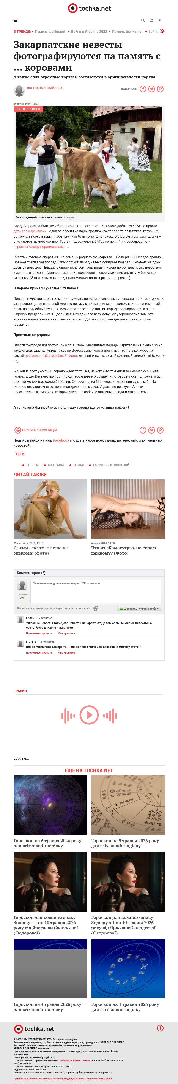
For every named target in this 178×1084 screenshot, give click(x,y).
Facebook (61, 440)
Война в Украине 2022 (89, 32)
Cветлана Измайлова (44, 88)
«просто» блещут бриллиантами (40, 247)
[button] (151, 20)
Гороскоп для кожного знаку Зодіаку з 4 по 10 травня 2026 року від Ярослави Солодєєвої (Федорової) (46, 925)
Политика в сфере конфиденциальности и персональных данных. (76, 1078)
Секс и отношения (28, 109)
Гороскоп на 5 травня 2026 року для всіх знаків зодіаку (125, 843)
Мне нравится (66, 633)
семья (79, 465)
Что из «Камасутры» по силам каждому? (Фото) (123, 550)
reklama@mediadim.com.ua (75, 1060)
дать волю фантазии (30, 231)
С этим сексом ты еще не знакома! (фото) (41, 550)
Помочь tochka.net (50, 32)
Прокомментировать (39, 633)
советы (32, 465)
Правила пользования (26, 1078)
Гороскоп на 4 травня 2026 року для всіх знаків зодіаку (47, 1006)
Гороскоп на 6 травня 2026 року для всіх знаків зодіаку (47, 843)
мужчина (56, 465)
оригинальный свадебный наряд (51, 355)
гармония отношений (111, 465)
